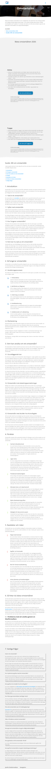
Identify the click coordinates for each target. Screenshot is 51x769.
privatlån (17, 198)
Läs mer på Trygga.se (25, 143)
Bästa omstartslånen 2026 (12, 31)
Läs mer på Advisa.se (25, 93)
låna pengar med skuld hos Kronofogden (26, 686)
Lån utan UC (8, 709)
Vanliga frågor (9, 180)
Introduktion (9, 170)
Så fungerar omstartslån (11, 172)
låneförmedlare (8, 609)
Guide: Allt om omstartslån (14, 33)
